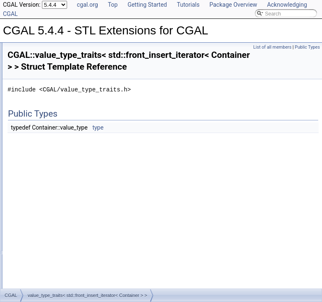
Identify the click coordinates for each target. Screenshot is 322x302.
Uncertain (38, 182)
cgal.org (87, 4)
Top (113, 4)
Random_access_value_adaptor (64, 117)
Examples (25, 283)
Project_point (42, 71)
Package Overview (233, 4)
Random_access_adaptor (56, 108)
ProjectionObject (39, 265)
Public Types (307, 47)
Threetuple (40, 154)
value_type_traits (47, 191)
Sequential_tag (44, 127)
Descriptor (32, 228)
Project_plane (43, 62)
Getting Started (147, 4)
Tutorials (188, 4)
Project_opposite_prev (53, 53)
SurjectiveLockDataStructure (53, 274)
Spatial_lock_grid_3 (50, 145)
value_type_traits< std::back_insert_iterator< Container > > (93, 200)
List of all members (272, 47)
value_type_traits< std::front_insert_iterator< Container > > (93, 210)
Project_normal (45, 44)
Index (27, 247)
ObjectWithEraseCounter (49, 256)
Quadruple (39, 99)
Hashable (31, 237)
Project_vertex (44, 90)
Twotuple (38, 173)
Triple (34, 164)
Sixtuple (37, 136)
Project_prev (42, 80)
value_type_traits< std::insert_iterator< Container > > (86, 219)
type (202, 139)
